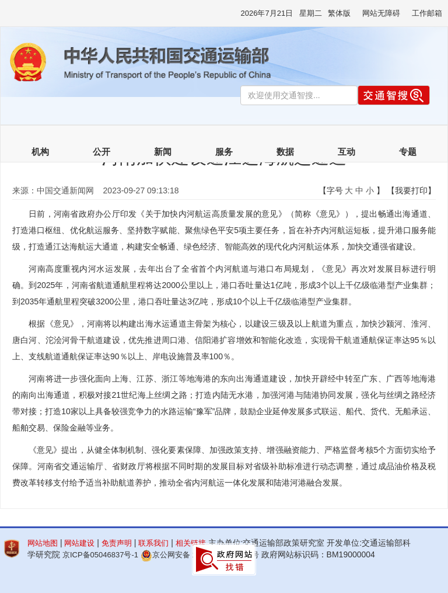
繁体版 (339, 13)
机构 (40, 152)
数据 (285, 152)
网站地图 (42, 543)
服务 (224, 152)
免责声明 (117, 543)
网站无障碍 (381, 13)
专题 (407, 152)
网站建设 (79, 543)
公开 (101, 152)
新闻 (163, 152)
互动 (346, 152)
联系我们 (153, 543)
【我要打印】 (411, 190)
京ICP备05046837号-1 (100, 554)
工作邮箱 (427, 13)
